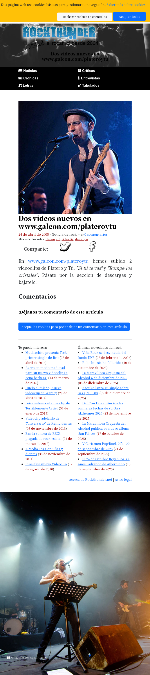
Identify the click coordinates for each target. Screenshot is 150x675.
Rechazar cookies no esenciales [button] (85, 17)
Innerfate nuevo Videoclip (46, 464)
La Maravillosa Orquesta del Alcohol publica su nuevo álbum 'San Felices (103, 428)
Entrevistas (90, 78)
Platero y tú (53, 239)
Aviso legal (123, 479)
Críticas (88, 71)
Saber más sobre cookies (126, 4)
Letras (28, 85)
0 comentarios (96, 234)
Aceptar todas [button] (129, 16)
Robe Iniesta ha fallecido (101, 362)
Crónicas (30, 78)
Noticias (30, 71)
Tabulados (90, 85)
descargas (81, 239)
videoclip (68, 239)
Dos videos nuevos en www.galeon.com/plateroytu (67, 222)
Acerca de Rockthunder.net (90, 479)
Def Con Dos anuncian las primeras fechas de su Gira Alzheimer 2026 (100, 408)
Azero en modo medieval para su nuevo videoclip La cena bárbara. (46, 372)
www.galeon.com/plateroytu (58, 261)
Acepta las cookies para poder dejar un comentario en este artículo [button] (74, 326)
